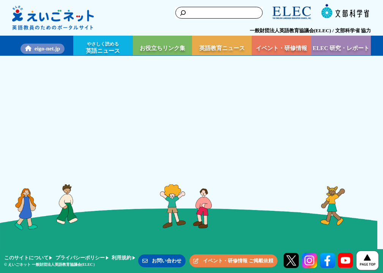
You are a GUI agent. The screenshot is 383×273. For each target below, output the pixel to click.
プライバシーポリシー (80, 257)
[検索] (180, 12)
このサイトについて (26, 257)
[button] (162, 260)
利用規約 (121, 257)
